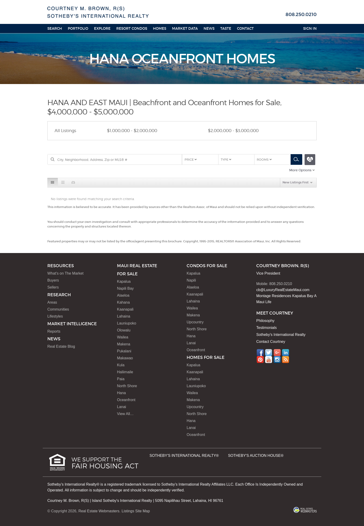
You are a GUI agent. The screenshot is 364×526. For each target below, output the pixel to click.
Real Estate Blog (61, 346)
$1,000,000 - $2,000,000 (132, 130)
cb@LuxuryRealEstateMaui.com (282, 290)
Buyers (53, 280)
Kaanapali (125, 309)
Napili (191, 280)
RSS (285, 359)
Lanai (121, 407)
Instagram (277, 359)
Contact (245, 28)
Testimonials (266, 328)
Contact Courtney (270, 342)
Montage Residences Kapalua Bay (284, 296)
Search (54, 28)
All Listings (65, 130)
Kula (120, 365)
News (209, 28)
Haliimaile (125, 372)
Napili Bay (125, 288)
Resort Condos (131, 28)
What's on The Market (65, 273)
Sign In (310, 28)
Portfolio (78, 28)
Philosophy (265, 321)
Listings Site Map (136, 511)
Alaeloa (123, 295)
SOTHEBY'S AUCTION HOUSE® (255, 456)
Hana (121, 393)
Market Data (185, 28)
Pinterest (260, 359)
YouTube (268, 359)
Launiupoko (126, 323)
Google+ (277, 352)
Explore (102, 28)
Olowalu (123, 330)
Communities (58, 309)
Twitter (268, 352)
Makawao (125, 358)
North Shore (127, 386)
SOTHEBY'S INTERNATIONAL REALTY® (184, 456)
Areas (52, 302)
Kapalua (124, 281)
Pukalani (124, 351)
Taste (225, 28)
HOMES (159, 28)
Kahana (123, 302)
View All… (125, 414)
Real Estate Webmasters (99, 511)
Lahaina (123, 316)
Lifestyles (55, 316)
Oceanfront (126, 400)
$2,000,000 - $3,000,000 (233, 130)
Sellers (53, 287)
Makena (123, 344)
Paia (120, 379)
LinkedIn (285, 352)
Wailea (122, 337)
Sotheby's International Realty (281, 335)
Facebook (260, 352)
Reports (53, 331)
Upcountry (195, 322)
